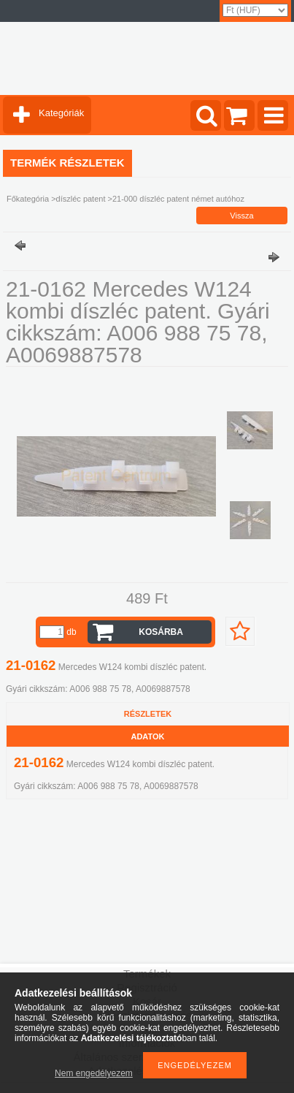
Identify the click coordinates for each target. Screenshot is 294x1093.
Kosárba (161, 632)
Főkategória (28, 198)
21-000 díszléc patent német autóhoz (178, 198)
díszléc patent (81, 198)
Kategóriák (61, 112)
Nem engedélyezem (94, 1073)
